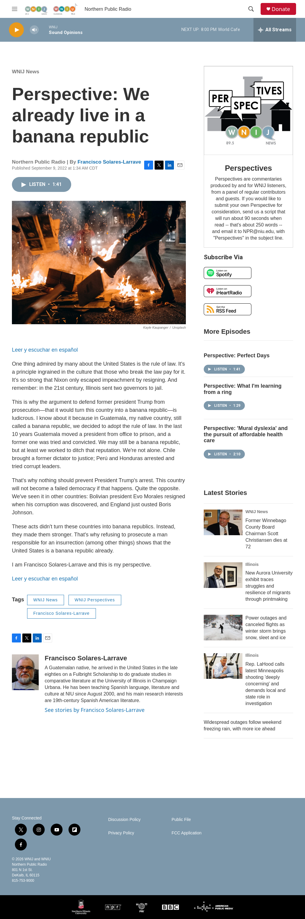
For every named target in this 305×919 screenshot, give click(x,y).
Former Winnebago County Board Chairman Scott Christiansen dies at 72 (266, 533)
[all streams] (274, 30)
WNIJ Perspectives (95, 599)
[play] (16, 30)
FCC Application (186, 833)
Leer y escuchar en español (45, 350)
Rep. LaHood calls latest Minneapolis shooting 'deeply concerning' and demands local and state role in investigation (265, 684)
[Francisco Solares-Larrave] (25, 672)
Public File (181, 819)
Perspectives (248, 168)
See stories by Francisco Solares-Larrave (94, 709)
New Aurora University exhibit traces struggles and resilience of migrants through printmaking (268, 586)
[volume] (34, 30)
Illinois (252, 564)
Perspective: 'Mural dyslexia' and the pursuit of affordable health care (246, 434)
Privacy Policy (121, 833)
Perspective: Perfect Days (237, 355)
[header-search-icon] (251, 9)
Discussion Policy (124, 819)
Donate (281, 9)
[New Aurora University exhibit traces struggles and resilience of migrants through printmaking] (223, 575)
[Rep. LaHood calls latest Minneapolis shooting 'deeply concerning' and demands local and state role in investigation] (223, 666)
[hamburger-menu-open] (14, 9)
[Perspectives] (248, 110)
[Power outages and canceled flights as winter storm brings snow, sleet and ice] (223, 627)
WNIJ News (25, 71)
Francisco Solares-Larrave (109, 162)
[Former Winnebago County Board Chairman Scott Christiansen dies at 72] (223, 522)
